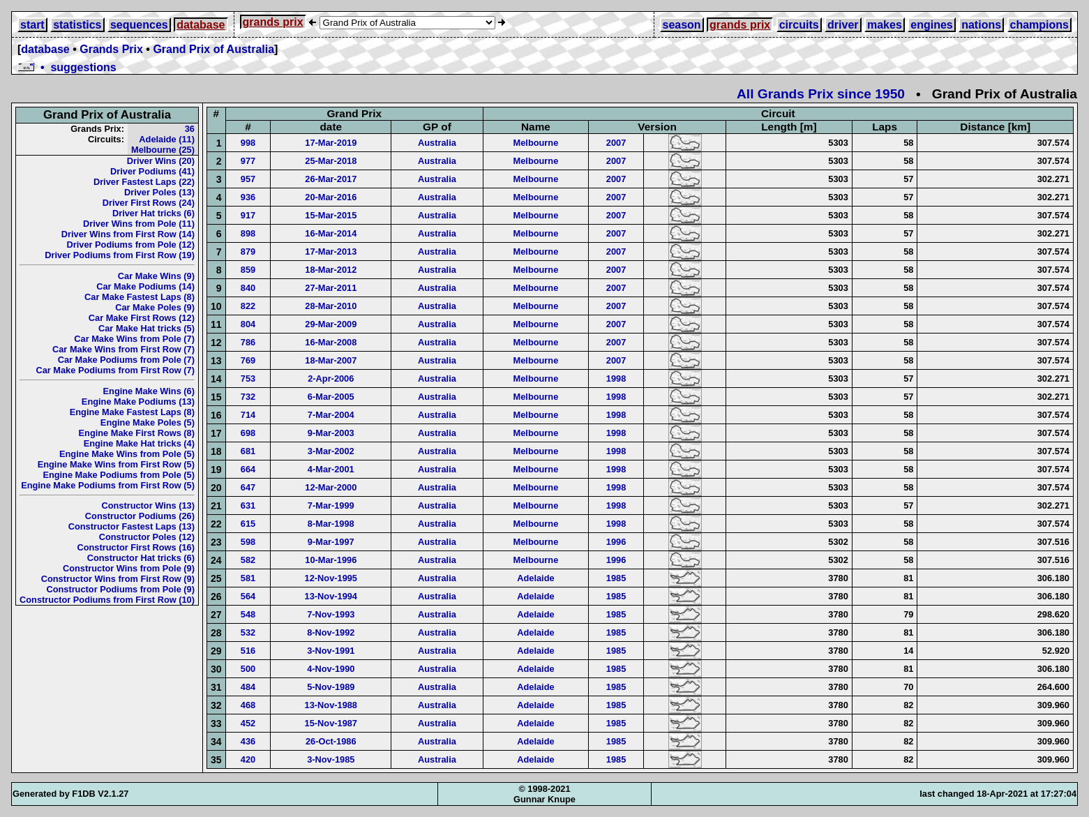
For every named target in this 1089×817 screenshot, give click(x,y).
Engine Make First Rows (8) (137, 433)
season (682, 25)
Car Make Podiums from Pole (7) (126, 359)
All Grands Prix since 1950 (821, 94)
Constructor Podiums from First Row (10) (107, 599)
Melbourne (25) (163, 149)
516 (248, 650)
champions (1039, 25)
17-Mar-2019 (330, 142)
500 (248, 669)
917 (248, 215)
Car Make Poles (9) (155, 307)
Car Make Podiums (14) (145, 286)
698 (248, 433)
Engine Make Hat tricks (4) (139, 443)
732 (248, 396)
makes (884, 25)
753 (248, 378)
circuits (799, 25)
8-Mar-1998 (331, 523)
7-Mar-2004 (331, 415)
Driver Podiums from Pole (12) (131, 244)
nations (981, 25)
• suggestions (67, 67)
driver (842, 25)
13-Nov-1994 (331, 596)
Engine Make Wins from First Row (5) (116, 464)
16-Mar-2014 (330, 233)
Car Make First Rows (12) (142, 318)
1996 (616, 542)
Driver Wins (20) (161, 161)
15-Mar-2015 (330, 215)
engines (931, 25)
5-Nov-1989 (330, 687)
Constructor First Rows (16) (136, 547)
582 (248, 560)
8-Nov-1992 (330, 632)
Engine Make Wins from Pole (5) (127, 454)
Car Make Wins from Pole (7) (134, 338)
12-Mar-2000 (330, 487)
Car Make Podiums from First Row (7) (115, 370)
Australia (437, 142)
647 (248, 487)
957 (248, 179)
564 (248, 596)
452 (248, 723)
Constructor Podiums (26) (140, 516)
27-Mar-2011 (330, 288)
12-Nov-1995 (331, 578)
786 (248, 342)
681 (248, 451)
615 (248, 523)
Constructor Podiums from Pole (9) (120, 589)
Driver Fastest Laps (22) (144, 182)
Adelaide (535, 578)
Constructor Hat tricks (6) (141, 558)
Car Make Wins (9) (156, 276)
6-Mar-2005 (331, 396)
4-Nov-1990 (330, 669)
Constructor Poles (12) (147, 537)
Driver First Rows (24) (149, 202)
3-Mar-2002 (331, 451)
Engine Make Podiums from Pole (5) (119, 475)
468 (248, 705)
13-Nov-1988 (331, 705)
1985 (616, 578)
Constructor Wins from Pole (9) (129, 568)
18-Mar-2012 (330, 269)
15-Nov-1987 (331, 723)
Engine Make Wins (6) (149, 391)
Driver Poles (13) (159, 192)
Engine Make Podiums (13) (138, 401)
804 (248, 324)
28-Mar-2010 (330, 306)
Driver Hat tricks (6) (153, 213)
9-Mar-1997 (331, 542)
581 (248, 578)
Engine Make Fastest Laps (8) (132, 412)
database (201, 25)
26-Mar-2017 (330, 179)
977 (248, 161)
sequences (139, 25)
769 (248, 360)
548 (248, 614)
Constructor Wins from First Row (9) (118, 579)
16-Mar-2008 (330, 342)
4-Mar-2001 (331, 469)
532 (248, 632)
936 (248, 197)
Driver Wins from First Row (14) (128, 234)
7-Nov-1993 (330, 614)
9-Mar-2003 (331, 433)
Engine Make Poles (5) (147, 422)
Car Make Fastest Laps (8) (139, 297)
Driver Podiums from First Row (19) (120, 255)
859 (248, 269)
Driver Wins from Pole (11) (139, 223)
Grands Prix (111, 49)
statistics (77, 25)
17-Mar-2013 (330, 251)
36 (190, 128)
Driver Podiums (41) (152, 171)
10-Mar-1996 (330, 560)
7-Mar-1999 (331, 505)
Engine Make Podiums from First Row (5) (108, 485)
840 (248, 288)
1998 (616, 378)
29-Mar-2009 (330, 324)
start (32, 25)
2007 (616, 142)
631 (248, 505)
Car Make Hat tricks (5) (146, 328)
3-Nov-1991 (330, 650)
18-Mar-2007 (330, 360)
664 (248, 469)
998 (248, 142)
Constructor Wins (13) (148, 505)
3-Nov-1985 (330, 759)
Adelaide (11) (167, 139)
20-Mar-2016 (330, 197)
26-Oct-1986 (331, 741)
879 (248, 251)
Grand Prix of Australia (213, 49)
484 (248, 687)
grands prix (273, 22)
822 (248, 306)
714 (248, 415)
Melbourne (536, 142)
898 (248, 233)
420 (248, 759)
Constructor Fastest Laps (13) (131, 526)
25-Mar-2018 (330, 161)
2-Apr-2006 (331, 378)
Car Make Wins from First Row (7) (123, 349)
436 (248, 741)
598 (248, 542)
